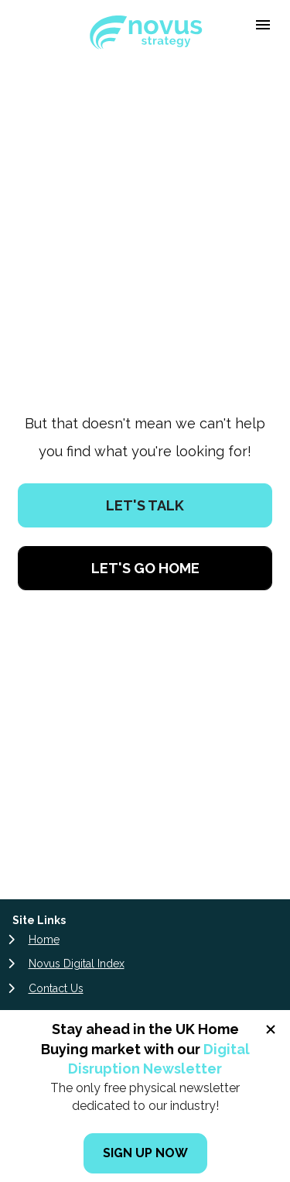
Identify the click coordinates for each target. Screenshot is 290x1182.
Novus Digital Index (77, 826)
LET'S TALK (145, 437)
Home (44, 802)
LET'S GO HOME (145, 499)
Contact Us (56, 851)
